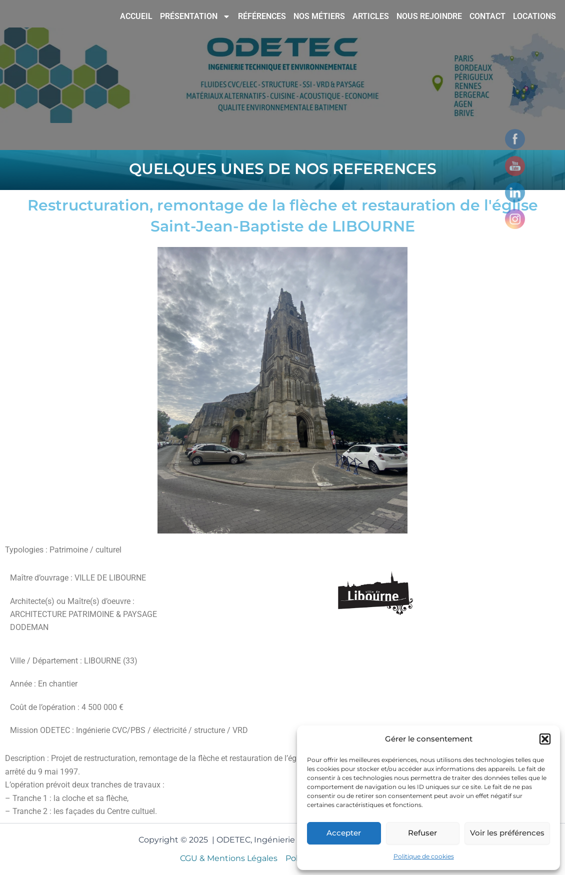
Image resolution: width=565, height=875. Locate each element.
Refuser (422, 833)
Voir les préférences (507, 833)
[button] (545, 739)
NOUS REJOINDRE (429, 16)
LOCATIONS (534, 16)
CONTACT (488, 16)
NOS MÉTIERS (319, 16)
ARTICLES (370, 16)
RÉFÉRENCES (262, 16)
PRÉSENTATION (195, 17)
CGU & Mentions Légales (229, 858)
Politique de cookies (424, 856)
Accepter (343, 833)
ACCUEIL (136, 16)
